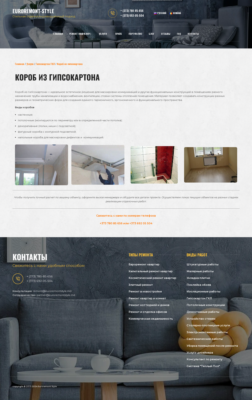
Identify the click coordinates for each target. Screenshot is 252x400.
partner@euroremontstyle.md (56, 295)
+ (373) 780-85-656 (131, 11)
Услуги (30, 64)
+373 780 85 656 (111, 223)
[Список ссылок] (155, 264)
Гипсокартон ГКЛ (45, 64)
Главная (19, 64)
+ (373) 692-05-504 (132, 16)
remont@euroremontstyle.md (52, 291)
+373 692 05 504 (140, 223)
